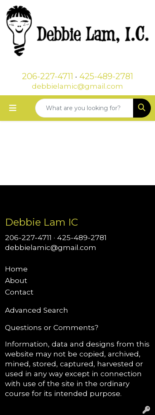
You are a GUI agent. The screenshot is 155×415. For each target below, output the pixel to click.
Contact (19, 292)
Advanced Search (36, 310)
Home (16, 268)
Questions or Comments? (51, 327)
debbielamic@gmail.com (77, 86)
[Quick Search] (84, 108)
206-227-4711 (47, 76)
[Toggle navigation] (12, 108)
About (16, 280)
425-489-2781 (106, 76)
